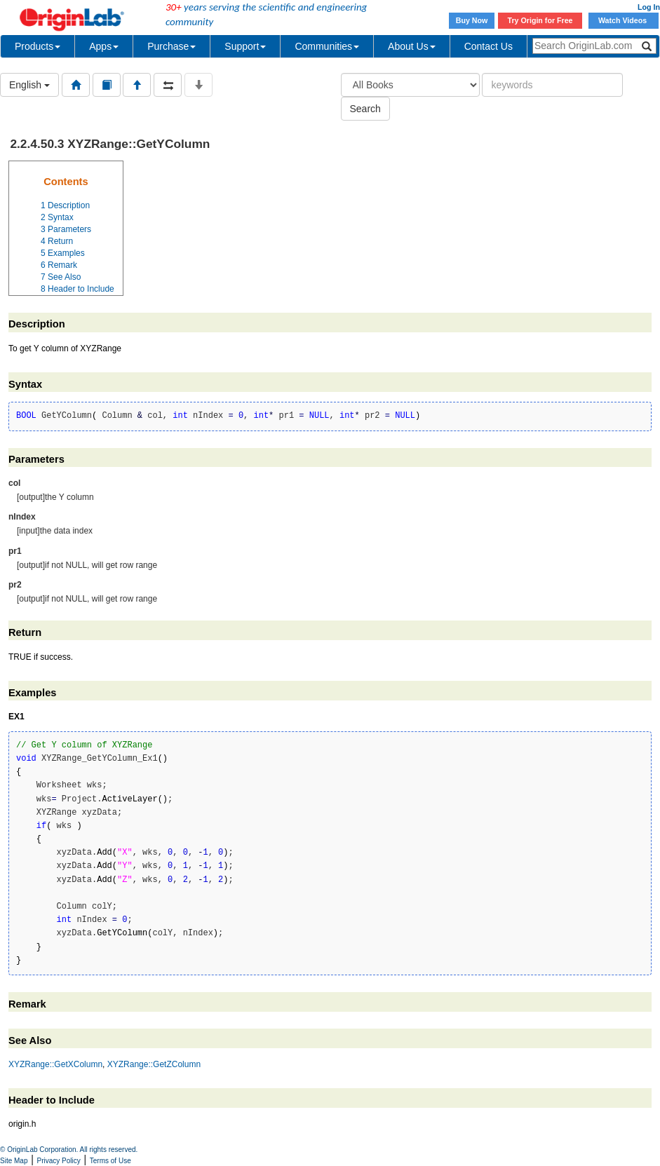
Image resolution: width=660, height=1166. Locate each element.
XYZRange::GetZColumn (154, 1064)
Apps (104, 46)
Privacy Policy (59, 1161)
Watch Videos (623, 20)
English (29, 84)
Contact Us (488, 46)
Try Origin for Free (540, 20)
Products (37, 46)
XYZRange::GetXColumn (55, 1064)
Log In (649, 7)
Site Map (13, 1161)
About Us (412, 46)
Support (245, 46)
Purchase (171, 46)
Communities (327, 46)
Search (365, 108)
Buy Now (472, 20)
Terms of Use (110, 1161)
